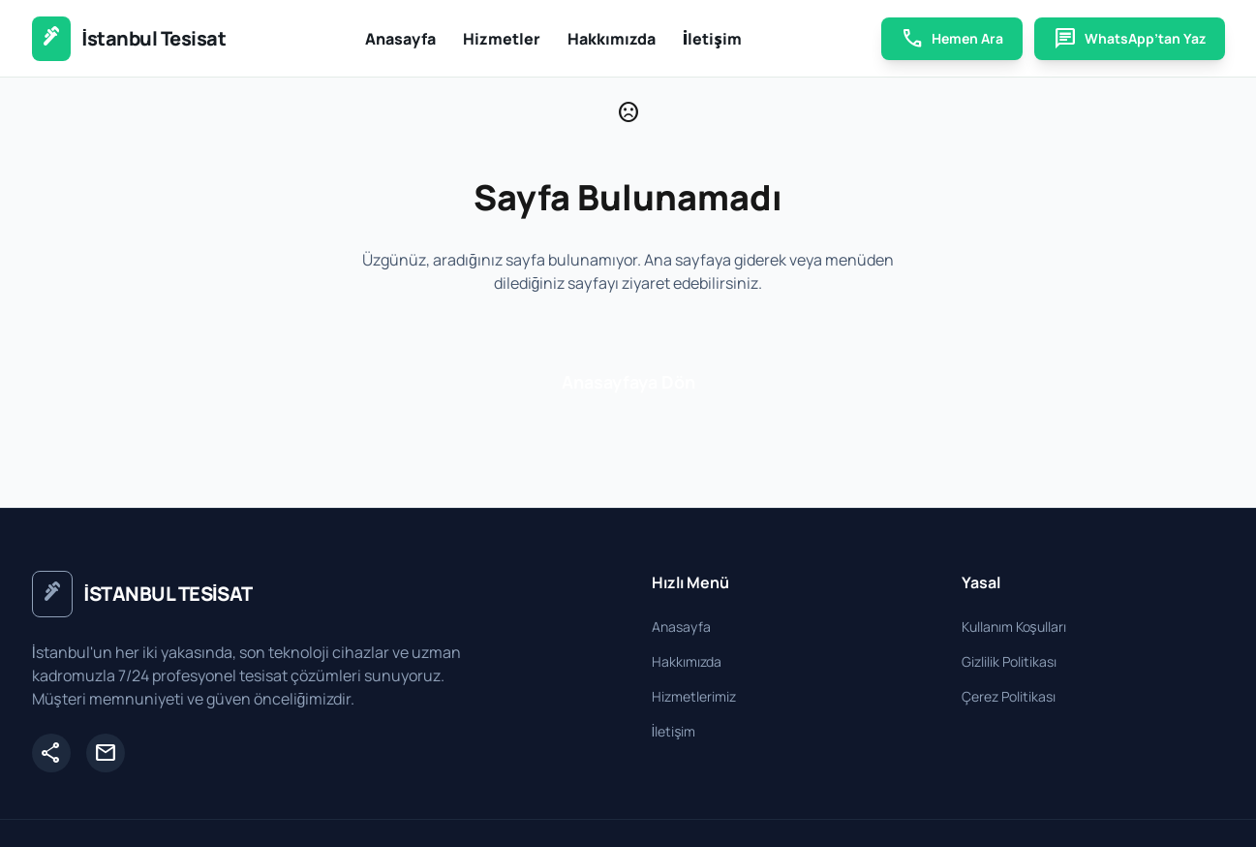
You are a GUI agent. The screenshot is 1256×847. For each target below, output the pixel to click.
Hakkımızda (611, 38)
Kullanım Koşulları (1014, 626)
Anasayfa (400, 38)
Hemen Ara (952, 38)
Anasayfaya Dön (628, 381)
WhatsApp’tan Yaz (1130, 38)
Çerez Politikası (1009, 696)
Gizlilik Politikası (1009, 661)
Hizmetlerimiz (694, 696)
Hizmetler (501, 38)
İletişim (712, 38)
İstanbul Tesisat (154, 38)
